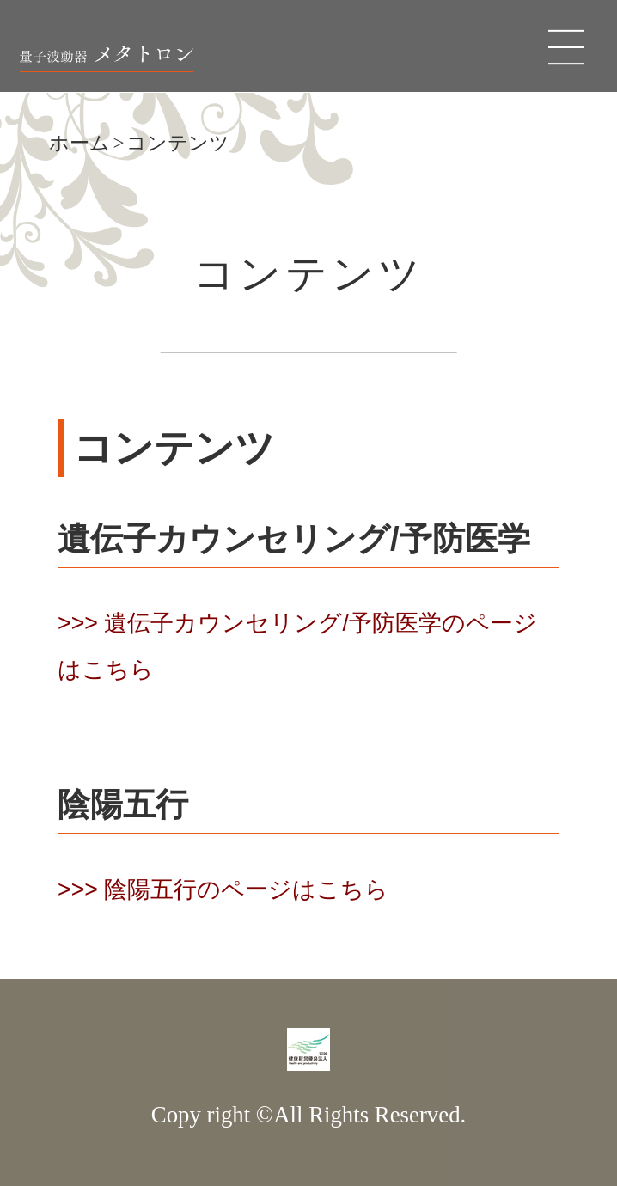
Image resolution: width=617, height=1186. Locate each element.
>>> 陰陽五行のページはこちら (223, 889)
